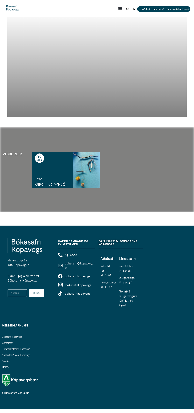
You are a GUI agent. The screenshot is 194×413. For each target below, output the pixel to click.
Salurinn (6, 361)
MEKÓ (5, 367)
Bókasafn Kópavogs (12, 337)
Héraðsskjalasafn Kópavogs (16, 349)
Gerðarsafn (7, 343)
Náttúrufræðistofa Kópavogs (16, 355)
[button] (120, 8)
